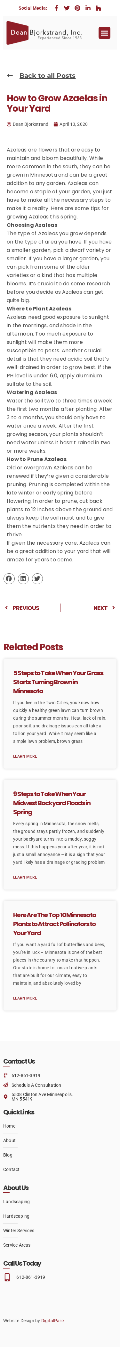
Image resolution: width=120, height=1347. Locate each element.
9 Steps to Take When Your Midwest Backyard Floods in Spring (51, 803)
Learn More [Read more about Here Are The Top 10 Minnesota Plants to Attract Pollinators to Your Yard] (25, 998)
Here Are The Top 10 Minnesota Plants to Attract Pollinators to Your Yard (54, 923)
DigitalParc (52, 1320)
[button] (105, 33)
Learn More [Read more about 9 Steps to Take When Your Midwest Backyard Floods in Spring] (25, 877)
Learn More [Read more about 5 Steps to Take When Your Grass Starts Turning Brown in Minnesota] (25, 756)
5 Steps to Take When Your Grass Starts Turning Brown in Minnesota (58, 682)
